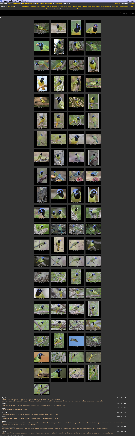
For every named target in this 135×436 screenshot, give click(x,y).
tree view (117, 3)
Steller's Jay (114, 6)
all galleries (16, 3)
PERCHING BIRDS (46, 3)
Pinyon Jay (64, 8)
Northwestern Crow (124, 6)
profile (10, 3)
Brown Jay (11, 6)
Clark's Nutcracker (105, 6)
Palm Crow (91, 8)
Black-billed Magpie (93, 6)
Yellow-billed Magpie (73, 8)
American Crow (25, 6)
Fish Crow (84, 6)
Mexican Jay (55, 6)
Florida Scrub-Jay (35, 6)
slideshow (132, 3)
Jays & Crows (58, 3)
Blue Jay (17, 6)
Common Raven (76, 6)
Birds (37, 3)
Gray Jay (57, 8)
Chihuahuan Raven (65, 6)
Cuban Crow (83, 8)
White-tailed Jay (99, 8)
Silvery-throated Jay (48, 8)
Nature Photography (28, 3)
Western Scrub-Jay (46, 6)
